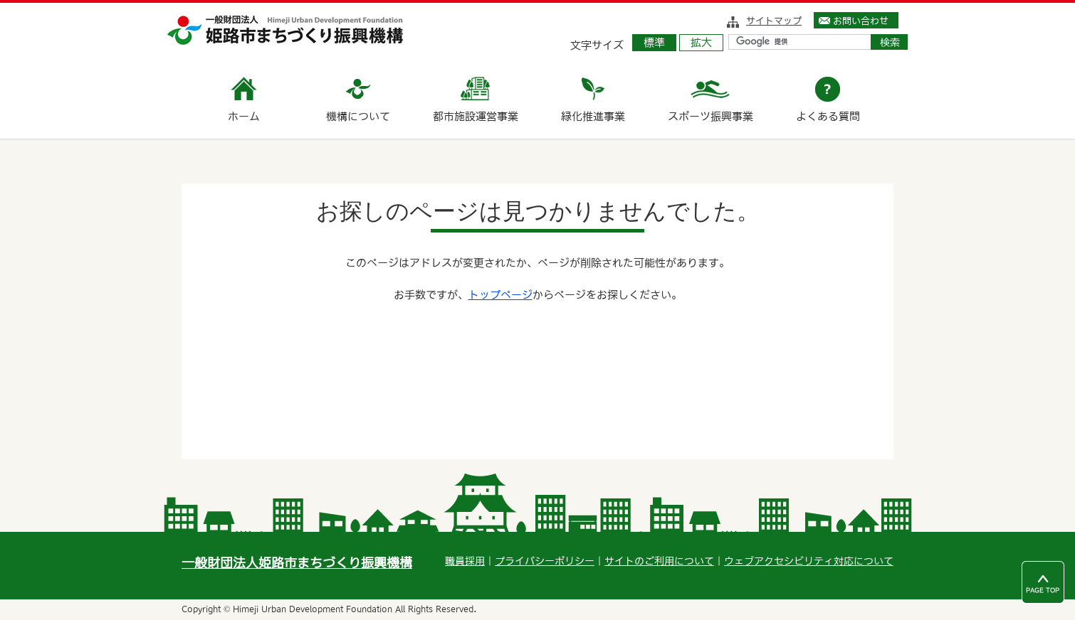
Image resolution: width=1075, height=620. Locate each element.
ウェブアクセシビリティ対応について (808, 561)
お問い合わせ (860, 21)
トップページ (500, 294)
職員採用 (465, 561)
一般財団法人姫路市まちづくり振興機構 (297, 563)
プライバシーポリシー (544, 561)
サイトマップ (774, 21)
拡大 (701, 42)
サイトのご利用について (659, 561)
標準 (654, 42)
